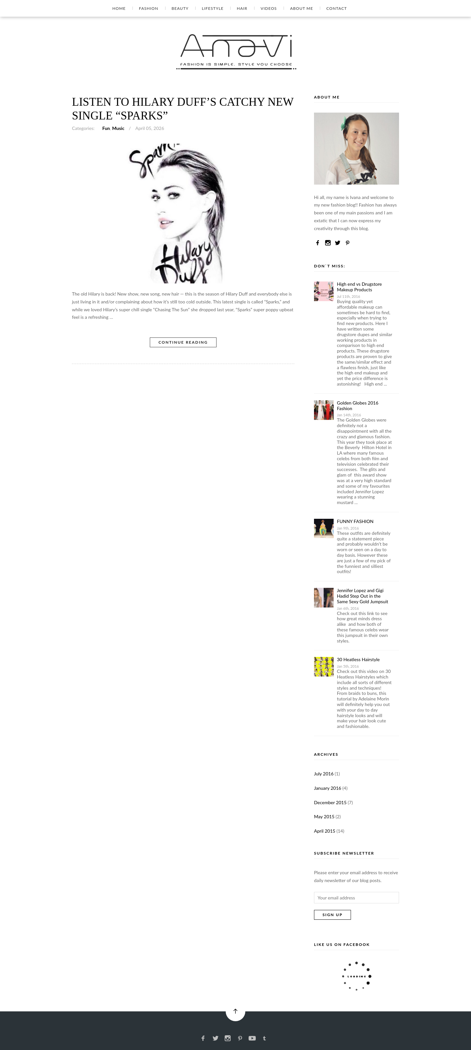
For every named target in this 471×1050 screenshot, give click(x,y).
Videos (269, 8)
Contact (336, 8)
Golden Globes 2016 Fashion (357, 405)
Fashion (148, 8)
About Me (301, 8)
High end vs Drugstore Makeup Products (359, 286)
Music (118, 128)
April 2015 (324, 831)
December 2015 (330, 802)
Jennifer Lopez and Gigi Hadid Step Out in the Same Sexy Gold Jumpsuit (363, 596)
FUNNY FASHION (355, 521)
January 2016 (327, 788)
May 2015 (324, 816)
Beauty (179, 8)
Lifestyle (212, 8)
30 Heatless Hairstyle (358, 659)
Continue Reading (183, 342)
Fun (106, 128)
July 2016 (324, 773)
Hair (242, 8)
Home (119, 8)
